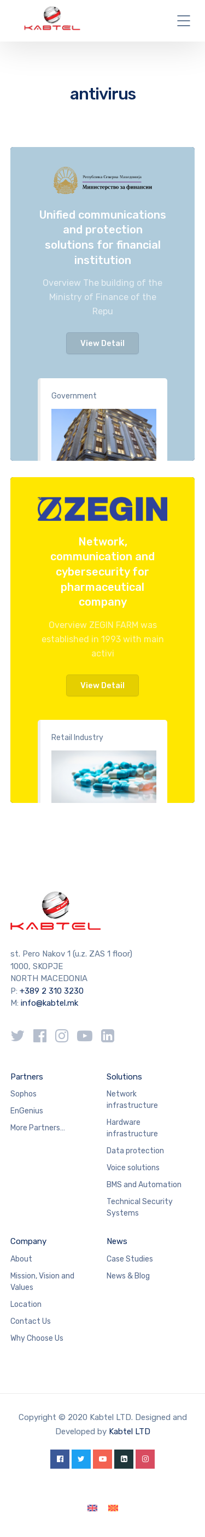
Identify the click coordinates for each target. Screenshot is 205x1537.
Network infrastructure (132, 1099)
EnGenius (26, 1111)
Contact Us (30, 1321)
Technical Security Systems (140, 1207)
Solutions (124, 1077)
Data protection (135, 1150)
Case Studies (130, 1259)
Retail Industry (77, 737)
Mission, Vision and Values (42, 1281)
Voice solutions (133, 1167)
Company (28, 1241)
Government (74, 396)
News (117, 1241)
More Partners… (37, 1128)
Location (26, 1304)
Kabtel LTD (129, 1431)
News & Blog (128, 1276)
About (21, 1259)
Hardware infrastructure (132, 1128)
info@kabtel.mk (49, 1003)
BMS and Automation (144, 1184)
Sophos (23, 1094)
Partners (26, 1077)
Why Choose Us (36, 1338)
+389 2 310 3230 (50, 991)
